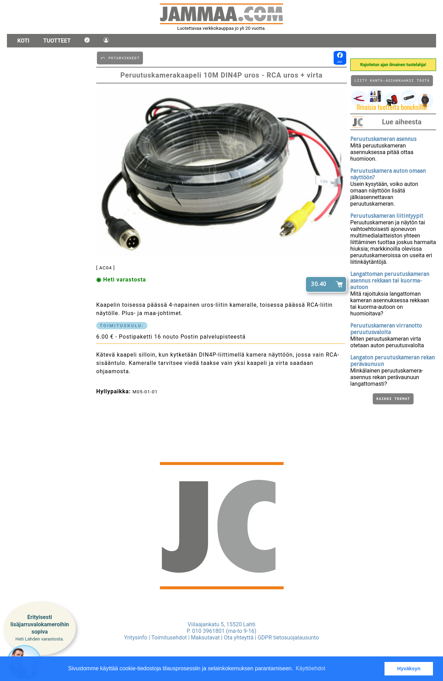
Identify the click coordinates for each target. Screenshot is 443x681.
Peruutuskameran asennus (383, 140)
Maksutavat (205, 637)
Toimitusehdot (169, 637)
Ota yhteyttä (239, 637)
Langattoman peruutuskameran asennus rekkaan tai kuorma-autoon (389, 282)
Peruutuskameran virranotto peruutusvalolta (386, 330)
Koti (23, 40)
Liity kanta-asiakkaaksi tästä (392, 81)
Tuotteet (57, 40)
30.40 (318, 284)
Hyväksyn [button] (409, 668)
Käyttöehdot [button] (310, 668)
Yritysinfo (135, 637)
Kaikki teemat (393, 400)
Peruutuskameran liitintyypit (386, 217)
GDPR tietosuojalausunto (288, 637)
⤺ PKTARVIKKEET (119, 57)
